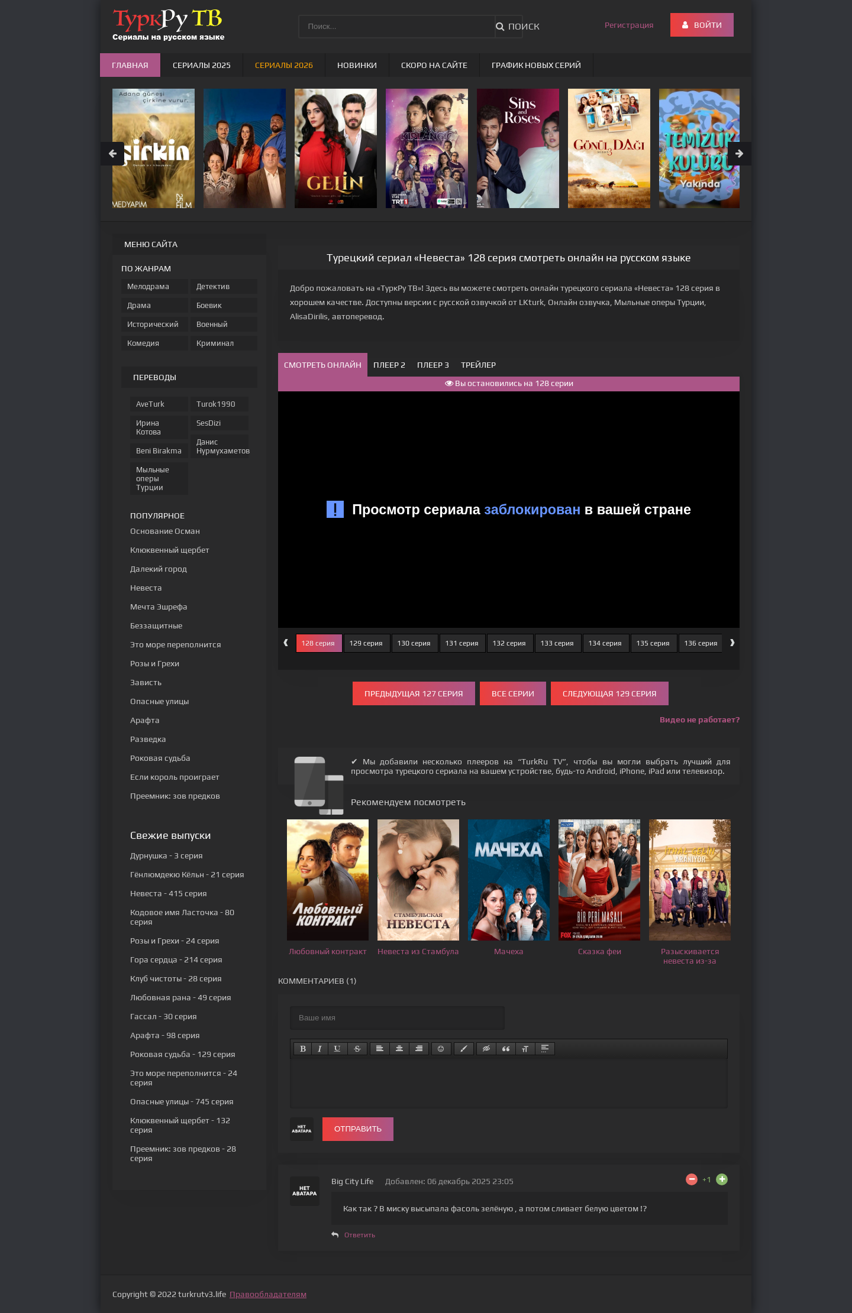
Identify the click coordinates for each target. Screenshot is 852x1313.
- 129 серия (182, 1054)
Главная (130, 65)
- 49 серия (180, 997)
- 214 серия (176, 959)
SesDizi (208, 423)
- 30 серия (163, 1016)
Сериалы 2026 (284, 65)
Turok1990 (215, 404)
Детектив (213, 286)
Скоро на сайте (434, 65)
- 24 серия (175, 940)
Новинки (357, 65)
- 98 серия (165, 1035)
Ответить (359, 1235)
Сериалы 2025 (202, 65)
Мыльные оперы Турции (152, 478)
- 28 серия (176, 978)
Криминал (215, 343)
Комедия (143, 343)
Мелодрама (148, 286)
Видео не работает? (700, 719)
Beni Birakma (159, 450)
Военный (212, 324)
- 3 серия (166, 855)
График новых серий (536, 65)
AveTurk (150, 404)
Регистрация (629, 25)
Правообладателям (268, 1294)
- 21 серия (187, 874)
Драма (139, 305)
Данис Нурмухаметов (222, 446)
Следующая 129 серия (610, 693)
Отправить (358, 1128)
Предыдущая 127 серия (413, 693)
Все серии (513, 693)
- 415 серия (168, 893)
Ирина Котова (148, 427)
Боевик (209, 305)
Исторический (153, 324)
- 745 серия (182, 1101)
